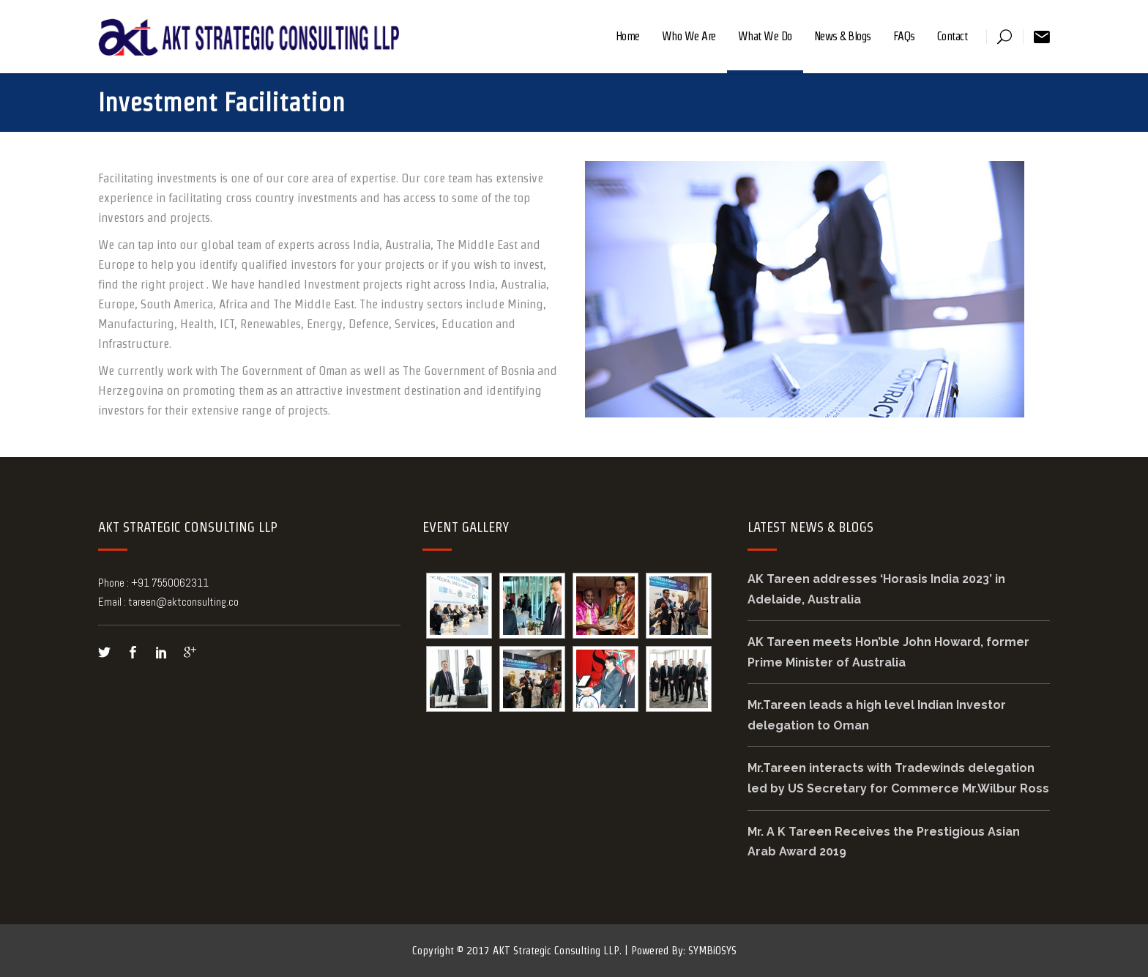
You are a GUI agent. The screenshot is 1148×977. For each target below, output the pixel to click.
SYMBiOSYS (712, 950)
